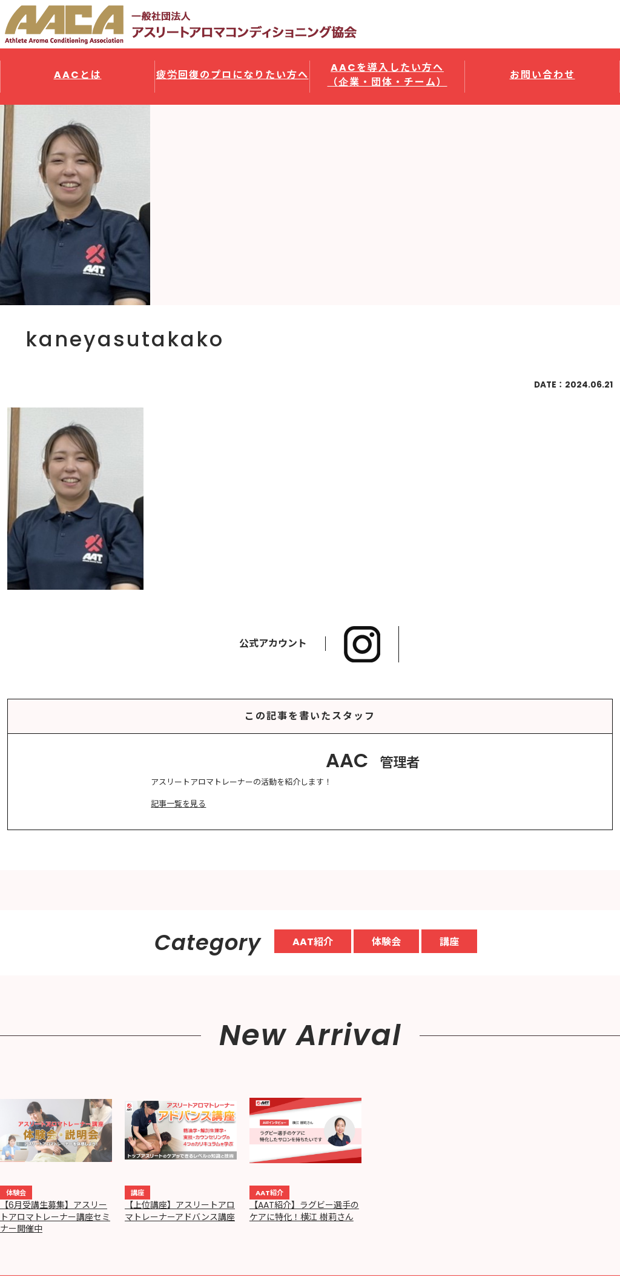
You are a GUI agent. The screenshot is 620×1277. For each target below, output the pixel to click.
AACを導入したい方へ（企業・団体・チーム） (387, 75)
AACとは (78, 75)
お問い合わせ (542, 75)
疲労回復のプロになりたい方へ (232, 75)
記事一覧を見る (178, 804)
